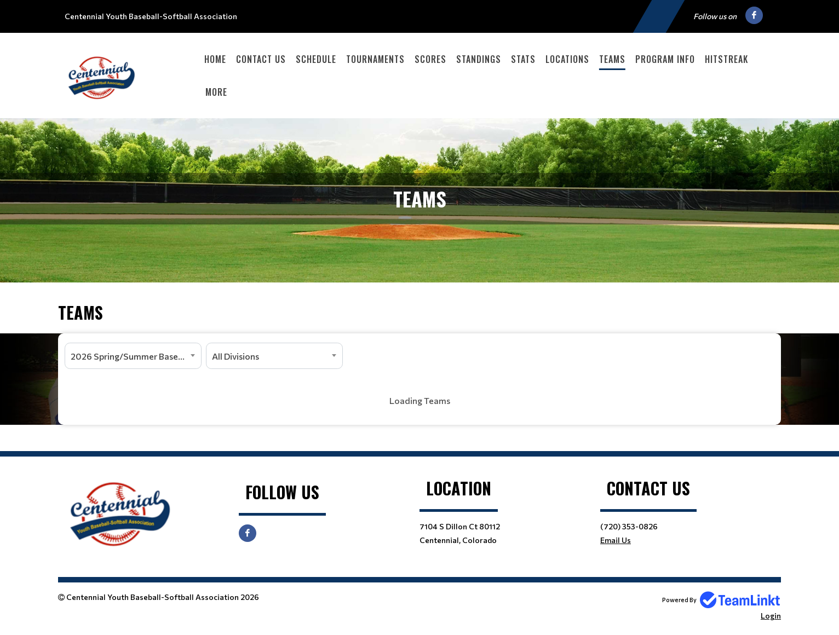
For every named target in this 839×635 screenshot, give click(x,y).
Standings (478, 59)
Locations (567, 59)
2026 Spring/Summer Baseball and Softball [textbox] (136, 356)
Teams (612, 59)
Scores (430, 59)
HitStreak (726, 59)
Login (771, 615)
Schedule (316, 59)
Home (215, 59)
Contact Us (261, 59)
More (216, 92)
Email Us (615, 540)
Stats (523, 59)
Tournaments (375, 59)
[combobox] (133, 356)
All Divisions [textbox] (235, 356)
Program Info (665, 59)
